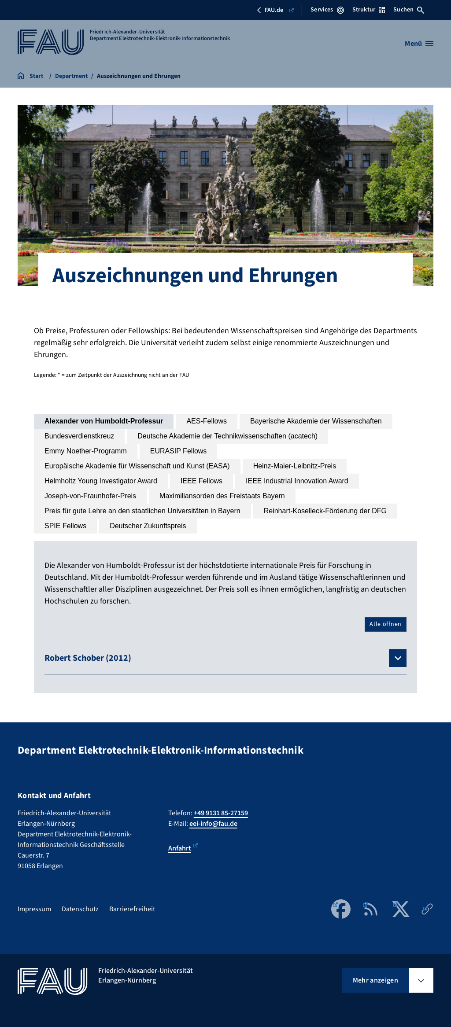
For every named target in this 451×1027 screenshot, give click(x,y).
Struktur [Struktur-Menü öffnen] (368, 9)
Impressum (34, 909)
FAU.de (275, 10)
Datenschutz (80, 909)
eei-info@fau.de (213, 823)
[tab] (104, 421)
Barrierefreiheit (132, 909)
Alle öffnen (386, 624)
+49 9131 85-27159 (221, 813)
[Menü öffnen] (419, 43)
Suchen (408, 9)
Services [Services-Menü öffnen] (327, 9)
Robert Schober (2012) (87, 658)
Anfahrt (183, 848)
